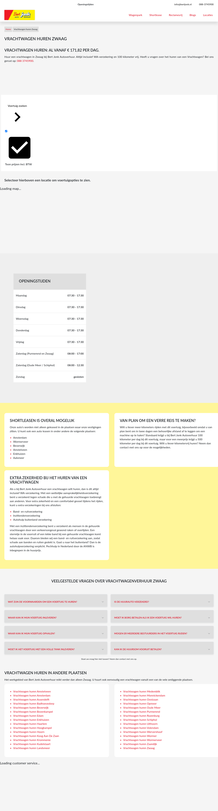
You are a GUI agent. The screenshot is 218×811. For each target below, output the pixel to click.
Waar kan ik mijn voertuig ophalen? (31, 633)
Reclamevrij (176, 15)
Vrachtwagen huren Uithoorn (140, 723)
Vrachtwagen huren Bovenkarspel (33, 711)
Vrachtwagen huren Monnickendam (144, 695)
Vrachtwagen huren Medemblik (141, 691)
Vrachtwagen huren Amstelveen (32, 691)
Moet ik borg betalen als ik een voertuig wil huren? (148, 617)
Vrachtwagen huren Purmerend (141, 711)
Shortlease (155, 15)
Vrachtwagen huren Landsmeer (31, 748)
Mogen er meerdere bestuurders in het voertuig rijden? (150, 633)
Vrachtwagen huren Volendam (141, 727)
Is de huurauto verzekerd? (131, 601)
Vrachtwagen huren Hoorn (29, 731)
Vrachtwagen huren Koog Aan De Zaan (36, 735)
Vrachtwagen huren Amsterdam (31, 695)
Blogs (192, 15)
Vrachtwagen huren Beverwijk (31, 707)
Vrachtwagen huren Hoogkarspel (32, 727)
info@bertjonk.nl (183, 4)
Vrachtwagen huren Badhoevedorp (33, 703)
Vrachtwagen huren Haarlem (30, 723)
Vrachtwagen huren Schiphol (140, 719)
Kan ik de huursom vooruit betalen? (138, 649)
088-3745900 (206, 4)
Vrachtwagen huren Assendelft (31, 699)
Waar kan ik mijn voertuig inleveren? (32, 617)
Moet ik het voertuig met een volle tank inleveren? (41, 649)
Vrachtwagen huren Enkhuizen (31, 719)
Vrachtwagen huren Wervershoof (142, 731)
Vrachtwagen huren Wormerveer (142, 739)
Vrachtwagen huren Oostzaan (140, 699)
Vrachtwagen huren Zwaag (139, 748)
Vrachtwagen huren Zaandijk (140, 743)
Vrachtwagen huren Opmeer (140, 703)
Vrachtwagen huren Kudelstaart (31, 743)
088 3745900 (25, 60)
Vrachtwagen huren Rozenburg (141, 715)
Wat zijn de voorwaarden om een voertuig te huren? (42, 601)
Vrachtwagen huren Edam (28, 715)
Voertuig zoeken (17, 115)
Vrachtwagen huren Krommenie (32, 739)
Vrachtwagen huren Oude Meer (141, 707)
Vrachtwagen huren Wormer (140, 735)
